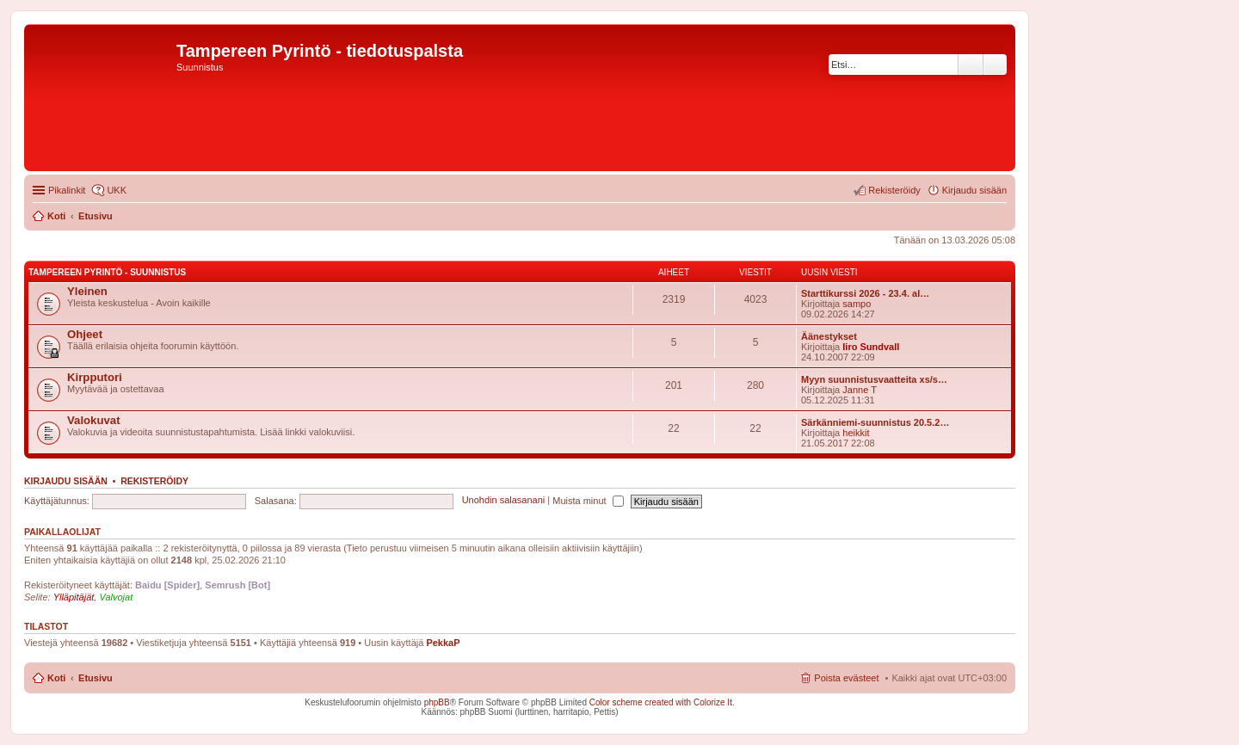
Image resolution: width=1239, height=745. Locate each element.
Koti (56, 678)
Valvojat (116, 597)
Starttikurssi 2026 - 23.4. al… (865, 293)
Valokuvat (93, 420)
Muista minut (587, 501)
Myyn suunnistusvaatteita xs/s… (874, 379)
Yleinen (87, 291)
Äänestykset (829, 336)
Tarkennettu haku (995, 64)
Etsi (970, 64)
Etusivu (95, 678)
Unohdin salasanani (504, 501)
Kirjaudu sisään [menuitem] (974, 190)
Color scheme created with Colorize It (660, 702)
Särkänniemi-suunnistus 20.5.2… (875, 422)
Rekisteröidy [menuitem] (894, 190)
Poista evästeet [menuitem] (846, 678)
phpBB (437, 702)
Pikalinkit (66, 190)
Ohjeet (84, 334)
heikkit (855, 433)
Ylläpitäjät (74, 597)
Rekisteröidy (154, 481)
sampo (856, 304)
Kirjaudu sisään (66, 481)
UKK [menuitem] (116, 190)
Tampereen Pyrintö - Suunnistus (107, 272)
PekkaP (442, 642)
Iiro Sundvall (870, 347)
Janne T (859, 390)
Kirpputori (94, 377)
